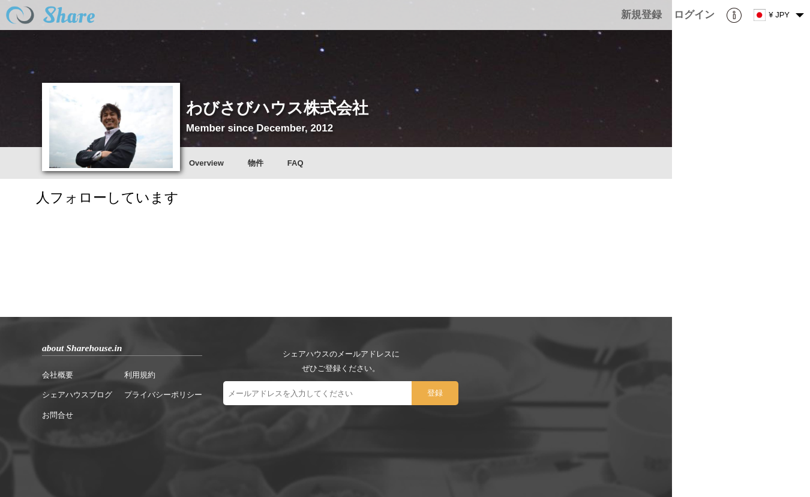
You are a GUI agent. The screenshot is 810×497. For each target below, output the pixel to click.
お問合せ (57, 415)
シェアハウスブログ (77, 394)
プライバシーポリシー (163, 394)
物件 (255, 162)
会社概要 (57, 374)
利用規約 (139, 374)
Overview (206, 162)
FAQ (295, 162)
